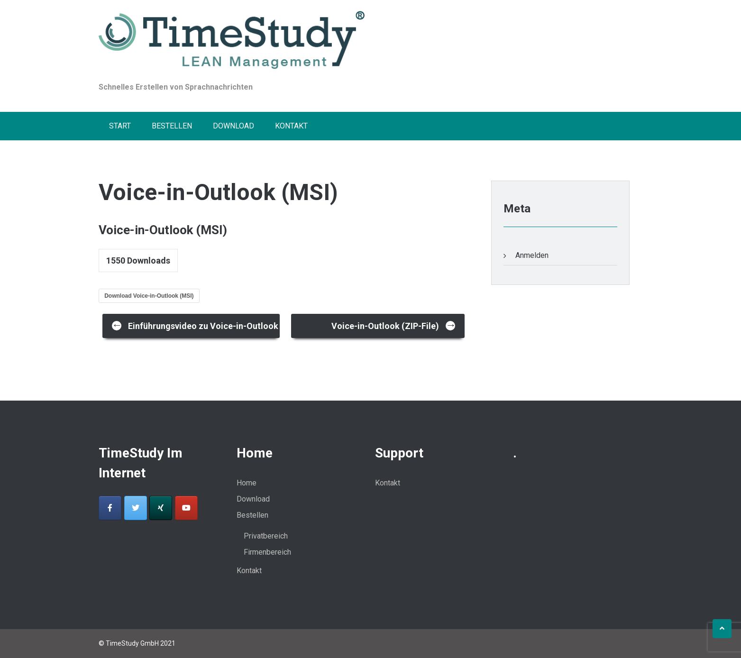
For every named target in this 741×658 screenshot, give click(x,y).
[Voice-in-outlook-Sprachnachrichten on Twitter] (135, 508)
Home (246, 482)
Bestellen (172, 125)
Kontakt (291, 125)
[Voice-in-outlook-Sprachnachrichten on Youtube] (186, 508)
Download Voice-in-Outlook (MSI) (148, 295)
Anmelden (532, 255)
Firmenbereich (267, 552)
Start (120, 125)
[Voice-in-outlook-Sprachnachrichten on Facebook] (110, 508)
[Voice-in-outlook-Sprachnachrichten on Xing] (160, 508)
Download (233, 125)
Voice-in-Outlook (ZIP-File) (393, 325)
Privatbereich (266, 535)
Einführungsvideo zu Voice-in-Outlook (195, 325)
